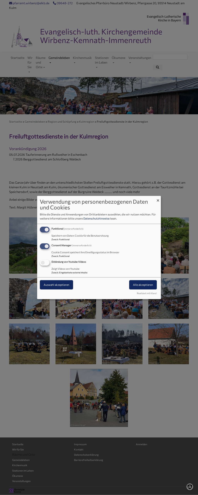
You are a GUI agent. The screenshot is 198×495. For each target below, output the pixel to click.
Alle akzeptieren (143, 285)
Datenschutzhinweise (96, 218)
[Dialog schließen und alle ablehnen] (158, 198)
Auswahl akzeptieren (56, 285)
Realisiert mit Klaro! (147, 293)
